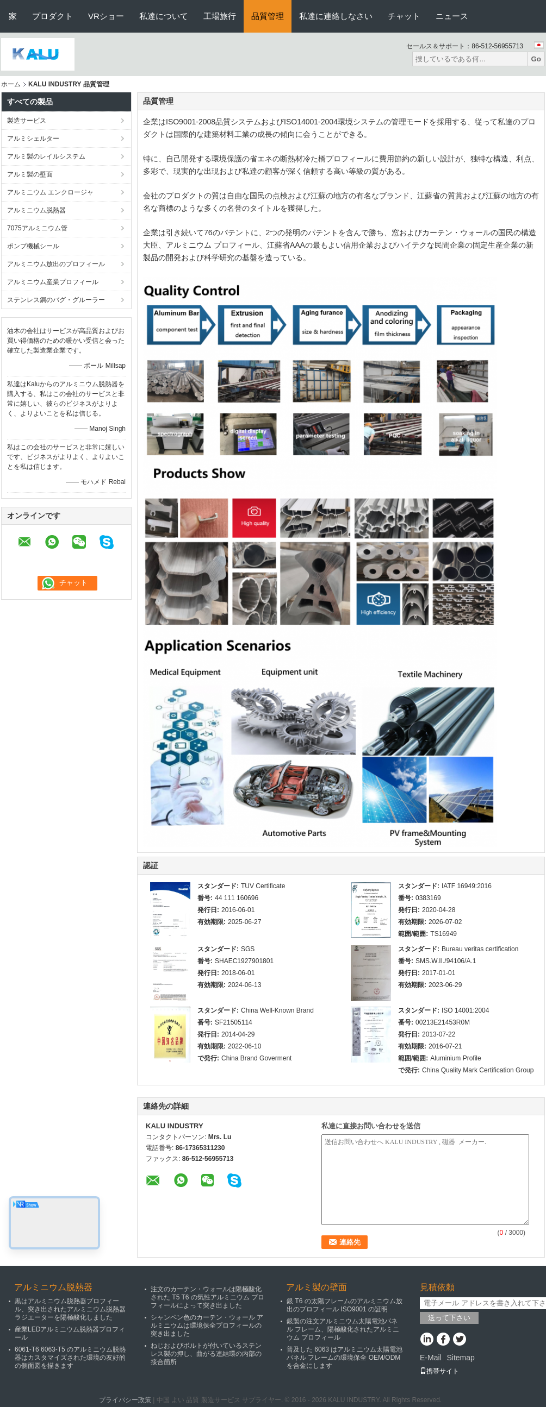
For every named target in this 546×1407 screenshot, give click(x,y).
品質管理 (267, 16)
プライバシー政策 (125, 1400)
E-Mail (431, 1357)
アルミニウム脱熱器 (36, 210)
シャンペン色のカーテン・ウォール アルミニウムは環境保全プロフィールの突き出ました (207, 1325)
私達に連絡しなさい (336, 16)
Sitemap (460, 1357)
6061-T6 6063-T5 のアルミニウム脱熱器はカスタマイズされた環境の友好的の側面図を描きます (70, 1358)
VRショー (106, 16)
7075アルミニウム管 (37, 228)
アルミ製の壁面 (30, 174)
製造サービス (26, 120)
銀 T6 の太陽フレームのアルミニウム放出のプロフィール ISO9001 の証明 (344, 1305)
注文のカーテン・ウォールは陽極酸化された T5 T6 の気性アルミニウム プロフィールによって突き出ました (207, 1297)
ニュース (452, 16)
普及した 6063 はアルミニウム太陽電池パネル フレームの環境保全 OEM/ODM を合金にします (344, 1358)
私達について (163, 16)
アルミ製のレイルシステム (46, 156)
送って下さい (449, 1318)
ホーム (11, 84)
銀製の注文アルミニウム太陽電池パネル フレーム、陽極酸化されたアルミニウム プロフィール (343, 1329)
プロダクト (52, 16)
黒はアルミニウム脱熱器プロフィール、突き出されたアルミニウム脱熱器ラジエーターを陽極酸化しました (70, 1309)
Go (536, 59)
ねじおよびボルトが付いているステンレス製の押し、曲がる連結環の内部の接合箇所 (206, 1354)
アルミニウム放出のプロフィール (56, 264)
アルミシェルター (33, 138)
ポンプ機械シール (33, 246)
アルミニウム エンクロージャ (50, 192)
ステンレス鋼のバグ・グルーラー (56, 300)
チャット (404, 16)
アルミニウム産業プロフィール (52, 282)
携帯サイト (439, 1371)
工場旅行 (219, 16)
